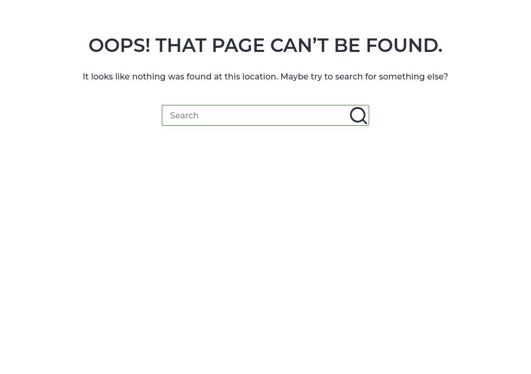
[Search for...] (255, 115)
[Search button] (358, 115)
